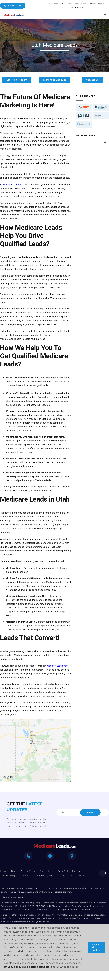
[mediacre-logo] (54, 844)
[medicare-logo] (14, 13)
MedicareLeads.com (13, 184)
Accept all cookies (96, 947)
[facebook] (102, 873)
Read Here (45, 966)
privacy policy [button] (12, 966)
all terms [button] (32, 966)
